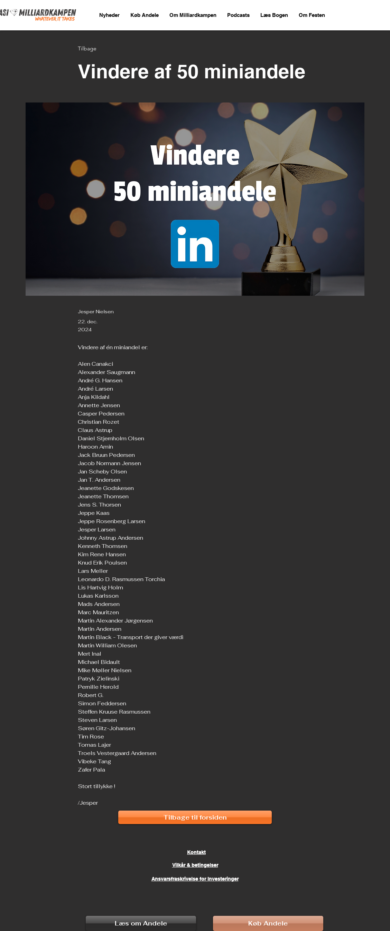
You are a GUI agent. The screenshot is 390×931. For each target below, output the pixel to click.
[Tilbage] (100, 49)
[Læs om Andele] (141, 923)
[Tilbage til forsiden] (195, 817)
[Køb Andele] (268, 923)
